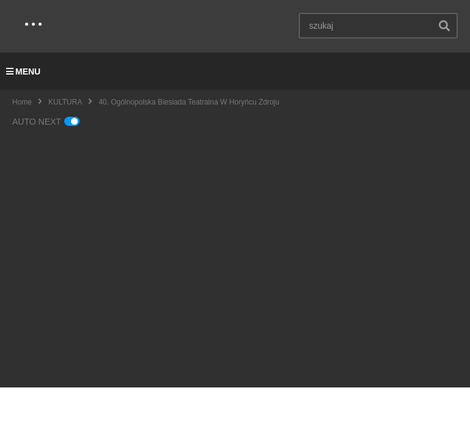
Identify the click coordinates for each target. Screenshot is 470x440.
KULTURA (65, 102)
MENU (23, 71)
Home (22, 102)
